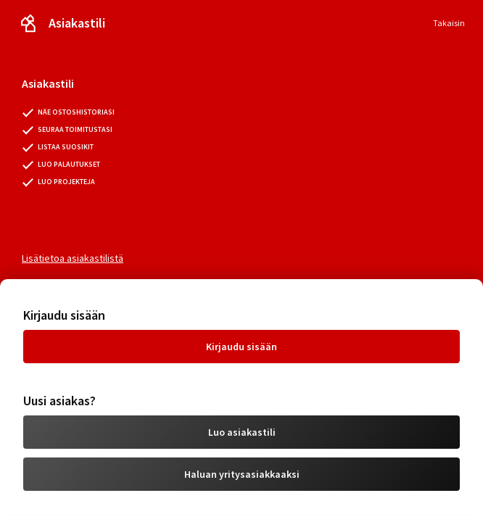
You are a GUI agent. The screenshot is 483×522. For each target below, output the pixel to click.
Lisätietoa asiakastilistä (72, 258)
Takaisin (449, 22)
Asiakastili (77, 22)
